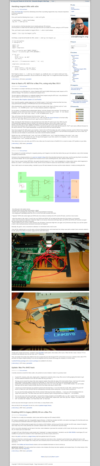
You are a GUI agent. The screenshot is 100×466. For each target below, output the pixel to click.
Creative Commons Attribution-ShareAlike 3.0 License (79, 101)
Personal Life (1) (75, 89)
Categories (74, 85)
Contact (87, 1)
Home (72, 8)
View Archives (75, 55)
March (74, 67)
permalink (28, 79)
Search (73, 42)
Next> (53, 456)
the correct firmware (53, 117)
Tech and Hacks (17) (76, 88)
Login (72, 11)
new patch (25, 405)
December (76, 58)
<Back (43, 456)
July (74, 81)
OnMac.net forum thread (26, 444)
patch (19, 436)
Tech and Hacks (23, 9)
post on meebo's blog (39, 157)
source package (33, 361)
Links (73, 5)
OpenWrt (41, 352)
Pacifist (39, 99)
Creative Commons (77, 93)
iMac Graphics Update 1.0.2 (27, 99)
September (76, 74)
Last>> (57, 456)
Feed (53, 1)
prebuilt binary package (19, 361)
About (73, 15)
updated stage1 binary (45, 405)
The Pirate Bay (19, 11)
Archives (74, 52)
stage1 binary (32, 436)
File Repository (75, 9)
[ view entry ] (15, 79)
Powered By (75, 106)
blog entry (26, 448)
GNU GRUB (72, 432)
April (74, 61)
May (74, 63)
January (75, 65)
